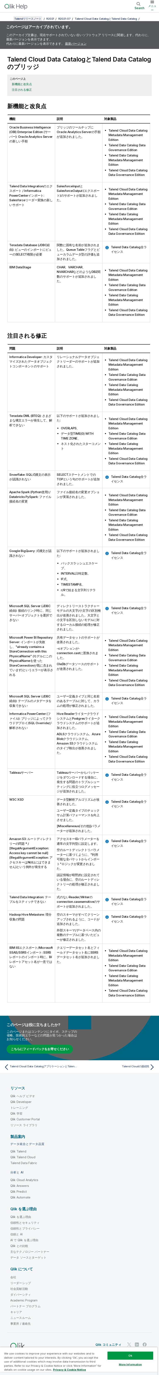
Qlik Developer (20, 1102)
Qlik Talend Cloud (22, 1157)
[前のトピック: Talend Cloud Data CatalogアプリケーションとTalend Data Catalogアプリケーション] (40, 1067)
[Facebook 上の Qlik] (145, 1344)
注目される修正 (22, 89)
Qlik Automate (20, 1197)
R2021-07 (64, 18)
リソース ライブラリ (24, 1125)
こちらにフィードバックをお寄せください (40, 1049)
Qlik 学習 (16, 1113)
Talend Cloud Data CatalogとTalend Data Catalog (106, 18)
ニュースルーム (20, 1317)
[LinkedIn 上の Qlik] (137, 1344)
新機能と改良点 (22, 84)
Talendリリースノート (27, 18)
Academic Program (24, 1300)
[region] (78, 1361)
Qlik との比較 (19, 1246)
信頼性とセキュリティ (25, 1222)
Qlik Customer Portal (25, 1119)
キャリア (16, 1312)
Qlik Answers (19, 1185)
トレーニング (19, 1107)
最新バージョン (75, 44)
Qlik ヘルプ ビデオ (22, 1096)
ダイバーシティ (20, 1294)
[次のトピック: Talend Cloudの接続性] (118, 1067)
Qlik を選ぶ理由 (20, 1217)
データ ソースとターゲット (28, 1257)
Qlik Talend (18, 1151)
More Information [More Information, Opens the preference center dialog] (130, 1364)
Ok (130, 1355)
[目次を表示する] (8, 19)
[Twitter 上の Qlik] (129, 1344)
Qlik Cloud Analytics (24, 1180)
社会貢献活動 (19, 1288)
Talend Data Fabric (23, 1163)
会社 (13, 1277)
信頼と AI (16, 1234)
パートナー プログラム (25, 1306)
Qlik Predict (18, 1191)
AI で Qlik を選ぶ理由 (24, 1240)
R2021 (50, 18)
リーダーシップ (20, 1283)
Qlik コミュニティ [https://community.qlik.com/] (108, 1345)
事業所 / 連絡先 (20, 1323)
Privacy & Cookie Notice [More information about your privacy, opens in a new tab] (69, 1369)
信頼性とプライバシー (25, 1228)
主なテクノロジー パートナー (29, 1251)
